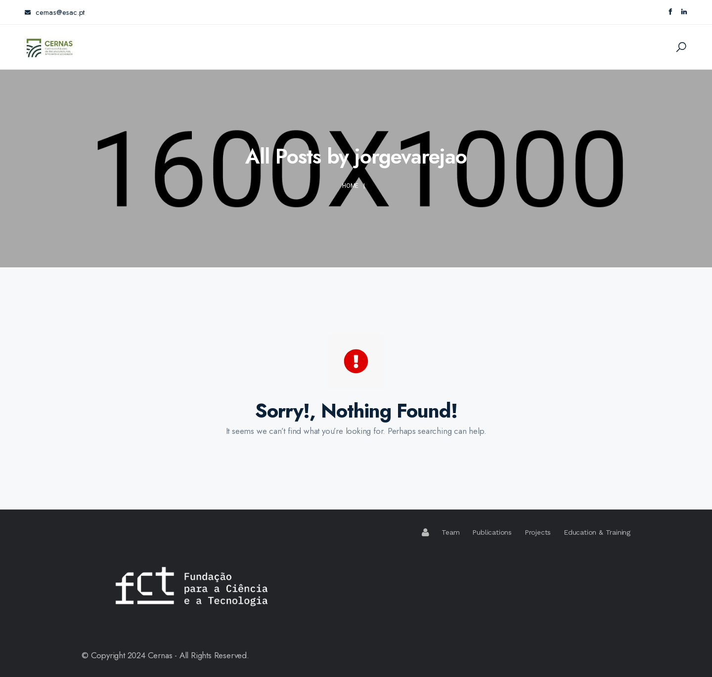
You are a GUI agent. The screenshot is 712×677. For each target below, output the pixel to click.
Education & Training (597, 532)
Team (450, 532)
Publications (492, 532)
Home (350, 185)
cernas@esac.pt (55, 12)
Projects (538, 532)
